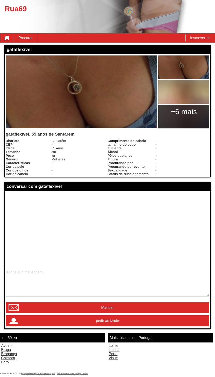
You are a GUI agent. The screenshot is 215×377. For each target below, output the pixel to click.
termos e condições (45, 373)
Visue (113, 358)
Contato (84, 373)
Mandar (107, 308)
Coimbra (8, 358)
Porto (113, 354)
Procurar (25, 38)
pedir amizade (107, 321)
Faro (5, 362)
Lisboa (114, 350)
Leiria (113, 346)
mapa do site (28, 373)
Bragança (9, 354)
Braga (6, 350)
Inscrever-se (200, 38)
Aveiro (6, 346)
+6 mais (184, 111)
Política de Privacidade (68, 373)
